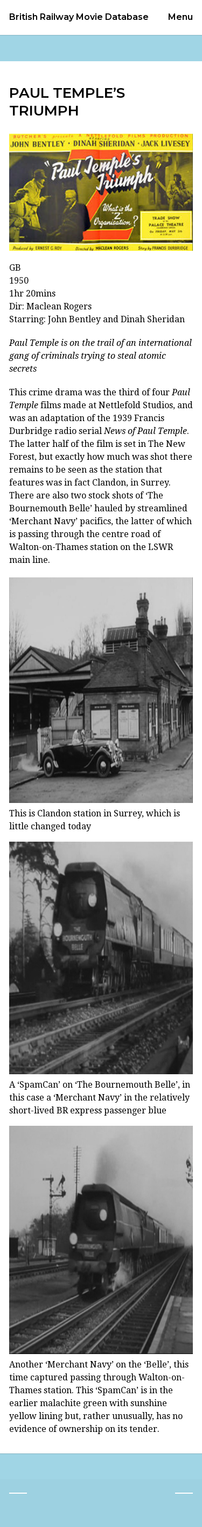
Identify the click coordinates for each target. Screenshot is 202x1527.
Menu (180, 17)
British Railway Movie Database (79, 17)
